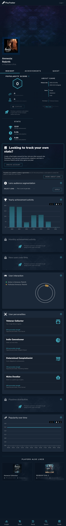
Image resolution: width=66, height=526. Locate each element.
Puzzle (51, 91)
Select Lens (9, 193)
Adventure (52, 93)
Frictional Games (54, 101)
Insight (7, 522)
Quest (20, 522)
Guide (59, 522)
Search (46, 522)
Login (61, 3)
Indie (51, 95)
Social (33, 522)
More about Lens (52, 181)
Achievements (33, 71)
